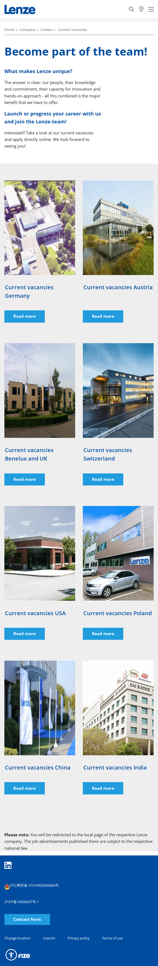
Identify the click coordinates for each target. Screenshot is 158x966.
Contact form (27, 919)
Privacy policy (79, 938)
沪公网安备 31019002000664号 (31, 886)
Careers (46, 29)
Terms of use (112, 938)
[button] (11, 955)
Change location (17, 938)
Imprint (49, 938)
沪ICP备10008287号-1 (21, 901)
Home (9, 29)
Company (28, 29)
